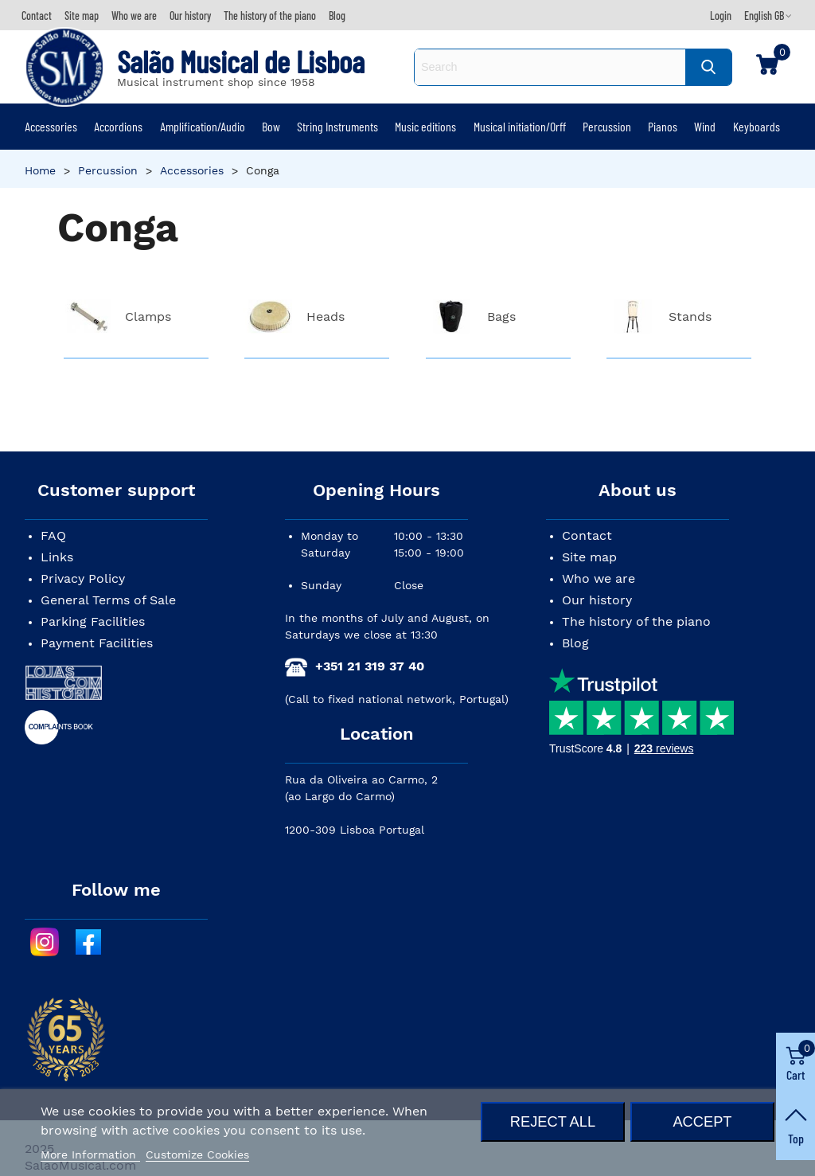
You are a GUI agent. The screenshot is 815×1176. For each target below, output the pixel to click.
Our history (597, 600)
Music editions (425, 126)
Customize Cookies (197, 1154)
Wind (705, 126)
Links (57, 557)
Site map (589, 557)
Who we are (598, 578)
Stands (690, 316)
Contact (587, 535)
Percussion (607, 126)
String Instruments (337, 126)
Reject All (552, 1121)
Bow (271, 126)
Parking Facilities (93, 621)
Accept (702, 1121)
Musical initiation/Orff (520, 126)
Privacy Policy (83, 578)
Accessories (51, 126)
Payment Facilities (97, 643)
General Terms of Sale (108, 600)
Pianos (662, 126)
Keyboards (756, 126)
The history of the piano (636, 621)
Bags (501, 316)
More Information (90, 1154)
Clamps (148, 316)
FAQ (53, 535)
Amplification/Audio (202, 126)
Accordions (118, 126)
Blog (575, 643)
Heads (325, 316)
